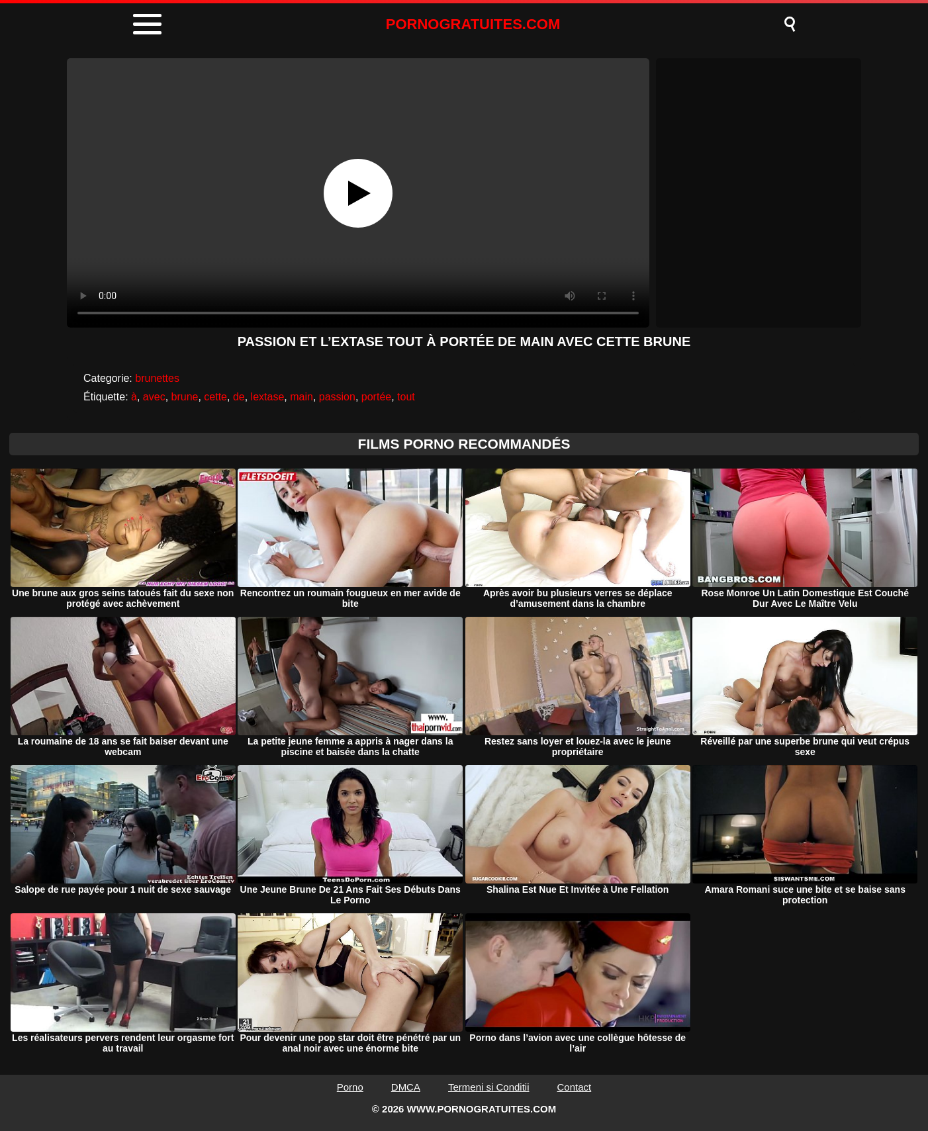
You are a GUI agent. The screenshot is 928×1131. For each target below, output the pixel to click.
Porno (350, 1087)
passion (337, 396)
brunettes (157, 378)
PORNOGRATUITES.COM (473, 24)
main (301, 396)
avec (154, 396)
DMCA (405, 1087)
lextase (268, 396)
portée (376, 396)
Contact (574, 1087)
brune (185, 396)
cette (215, 396)
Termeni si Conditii (489, 1087)
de (239, 396)
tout (406, 396)
